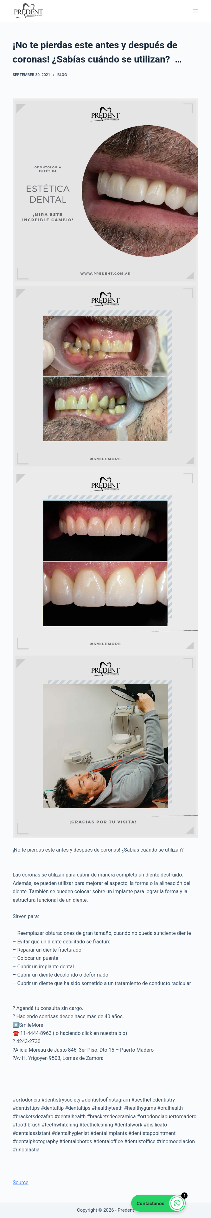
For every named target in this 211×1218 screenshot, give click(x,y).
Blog (62, 75)
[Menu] (195, 11)
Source (21, 1182)
